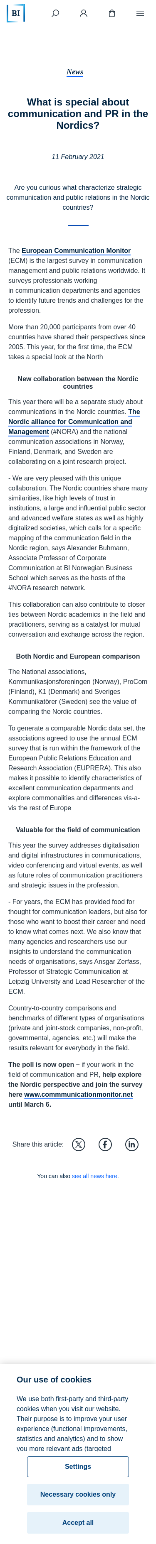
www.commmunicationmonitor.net (78, 1094)
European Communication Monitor (76, 250)
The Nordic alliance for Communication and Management (74, 421)
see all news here (94, 1176)
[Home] (16, 13)
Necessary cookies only (78, 1497)
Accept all (78, 1525)
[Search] (55, 13)
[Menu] (140, 13)
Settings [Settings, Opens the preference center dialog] (78, 1469)
